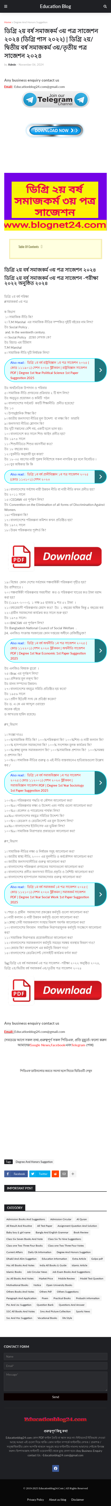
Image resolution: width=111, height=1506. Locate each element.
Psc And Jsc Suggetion (18, 1304)
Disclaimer (77, 1499)
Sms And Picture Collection (55, 1311)
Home (7, 22)
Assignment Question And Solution (77, 1225)
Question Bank (45, 1304)
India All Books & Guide (53, 1265)
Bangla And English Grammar (52, 1232)
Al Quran (82, 1219)
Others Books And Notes (20, 1291)
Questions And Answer (71, 1304)
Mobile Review (66, 1278)
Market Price (46, 1278)
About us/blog (57, 1499)
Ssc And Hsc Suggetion (19, 1318)
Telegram (78, 1045)
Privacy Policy (35, 1499)
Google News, (40, 1045)
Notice (37, 1285)
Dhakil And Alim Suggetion (21, 1258)
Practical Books (62, 1298)
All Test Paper (44, 1225)
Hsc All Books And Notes (20, 1265)
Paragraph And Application (21, 1298)
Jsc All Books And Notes (20, 1278)
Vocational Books (47, 1318)
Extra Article (79, 1258)
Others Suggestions (68, 1291)
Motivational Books (17, 1285)
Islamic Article (79, 1265)
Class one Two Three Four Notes (66, 1245)
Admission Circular (60, 1219)
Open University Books (59, 1285)
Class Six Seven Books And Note (24, 1239)
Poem (45, 1298)
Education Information (54, 1258)
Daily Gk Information (39, 1252)
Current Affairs (14, 1252)
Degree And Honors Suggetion (31, 22)
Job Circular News (37, 1271)
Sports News (83, 1311)
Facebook (58, 1045)
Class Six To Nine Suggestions (64, 1239)
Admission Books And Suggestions (25, 1219)
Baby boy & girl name (18, 1232)
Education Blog (55, 6)
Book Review (81, 1232)
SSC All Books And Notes (20, 1311)
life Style (67, 1318)
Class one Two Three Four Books (24, 1245)
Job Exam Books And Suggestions (71, 1271)
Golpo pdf (97, 1258)
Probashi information (88, 1298)
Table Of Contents (28, 246)
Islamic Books (14, 1271)
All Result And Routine (19, 1225)
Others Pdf (45, 1291)
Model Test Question (91, 1278)
